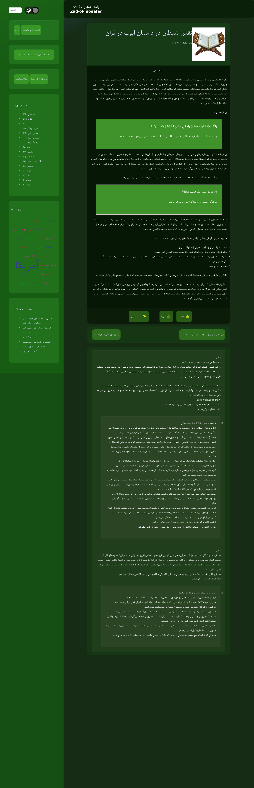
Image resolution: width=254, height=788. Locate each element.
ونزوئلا (17, 220)
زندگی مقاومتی (36, 247)
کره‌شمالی (37, 282)
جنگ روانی (52, 220)
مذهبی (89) (28, 152)
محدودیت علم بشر (31, 220)
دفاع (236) (27, 119)
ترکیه (36, 273)
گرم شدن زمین (51, 264)
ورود (17, 30)
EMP (45, 220)
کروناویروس (50, 238)
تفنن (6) (26, 185)
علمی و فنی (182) (30, 133)
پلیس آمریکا (39, 229)
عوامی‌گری (48, 247)
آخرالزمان (20, 238)
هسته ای (41, 256)
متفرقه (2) (27, 180)
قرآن (31, 229)
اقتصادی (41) (28, 157)
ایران (42, 274)
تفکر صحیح (30, 256)
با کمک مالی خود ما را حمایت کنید (34, 55)
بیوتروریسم (48, 229)
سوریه (48, 273)
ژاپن (42, 238)
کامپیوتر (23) (34, 138)
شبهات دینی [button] (136, 316)
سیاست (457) (29, 124)
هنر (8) (26, 175)
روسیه (25, 282)
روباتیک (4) (33, 142)
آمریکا (27, 265)
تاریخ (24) (27, 171)
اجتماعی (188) (29, 114)
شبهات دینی (21, 229)
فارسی (17, 10)
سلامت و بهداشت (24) (33, 161)
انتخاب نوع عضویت (31, 30)
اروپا (51, 282)
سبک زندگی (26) (30, 128)
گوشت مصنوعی (30, 351)
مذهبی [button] (181, 316)
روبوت (55, 229)
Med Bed (27, 337)
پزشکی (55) (28, 166)
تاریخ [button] (163, 316)
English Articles (39, 79)
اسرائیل (45, 283)
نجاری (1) (27, 147)
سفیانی (21, 273)
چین (30, 274)
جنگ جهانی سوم (31, 238)
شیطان (42, 264)
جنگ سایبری (24, 247)
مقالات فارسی (21, 79)
